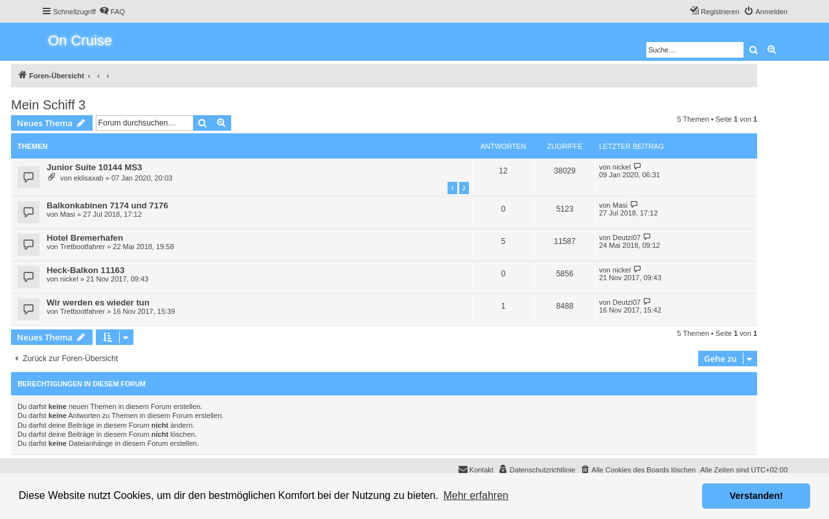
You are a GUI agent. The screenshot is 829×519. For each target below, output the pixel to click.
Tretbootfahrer (82, 246)
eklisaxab (89, 178)
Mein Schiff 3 (48, 105)
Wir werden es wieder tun (98, 302)
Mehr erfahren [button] (475, 495)
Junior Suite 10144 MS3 (94, 167)
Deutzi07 (627, 237)
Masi (67, 214)
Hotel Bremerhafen (85, 238)
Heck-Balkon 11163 (85, 270)
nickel (622, 167)
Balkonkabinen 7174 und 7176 (107, 205)
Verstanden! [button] (756, 496)
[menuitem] (112, 11)
